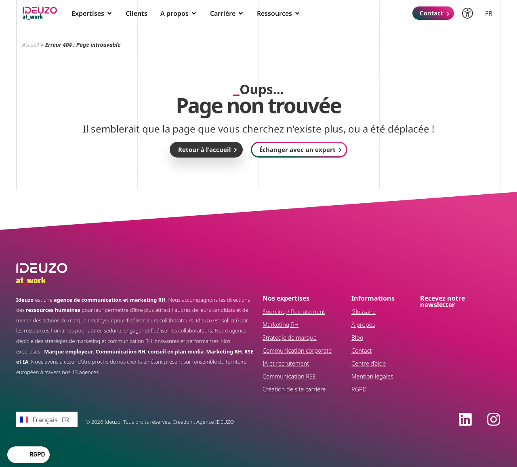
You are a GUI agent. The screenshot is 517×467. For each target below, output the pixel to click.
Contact (361, 350)
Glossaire (363, 312)
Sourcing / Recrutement (294, 312)
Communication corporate (297, 350)
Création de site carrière (294, 389)
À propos (363, 324)
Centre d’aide (368, 363)
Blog (357, 337)
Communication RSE (289, 376)
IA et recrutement (286, 363)
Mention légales (372, 376)
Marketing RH (280, 324)
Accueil (30, 44)
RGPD (359, 389)
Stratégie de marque (290, 337)
